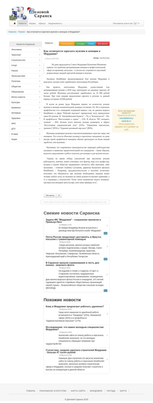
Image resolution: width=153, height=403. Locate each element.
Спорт (26, 65)
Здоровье (26, 118)
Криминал (26, 107)
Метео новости (26, 97)
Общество (26, 86)
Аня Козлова (104, 58)
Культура (26, 102)
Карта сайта (78, 391)
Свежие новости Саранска (72, 213)
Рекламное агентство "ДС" (126, 23)
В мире (26, 134)
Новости (22, 23)
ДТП (26, 129)
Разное (26, 70)
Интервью (26, 113)
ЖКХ (26, 123)
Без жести (102, 44)
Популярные (67, 44)
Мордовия (96, 391)
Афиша (42, 23)
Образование (26, 92)
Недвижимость (55, 23)
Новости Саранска (25, 44)
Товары (30, 391)
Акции (26, 139)
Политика (26, 81)
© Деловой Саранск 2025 (76, 399)
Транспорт (26, 55)
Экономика (26, 49)
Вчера (91, 44)
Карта (123, 391)
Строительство (26, 60)
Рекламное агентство (53, 391)
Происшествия (26, 76)
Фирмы (32, 23)
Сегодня (80, 44)
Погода (111, 391)
